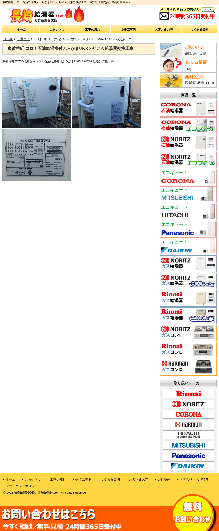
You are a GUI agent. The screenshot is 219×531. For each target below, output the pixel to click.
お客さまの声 (164, 29)
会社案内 (164, 479)
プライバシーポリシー (22, 486)
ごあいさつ (56, 29)
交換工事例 (128, 29)
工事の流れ (92, 29)
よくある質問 (199, 29)
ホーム (21, 29)
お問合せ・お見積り (194, 479)
